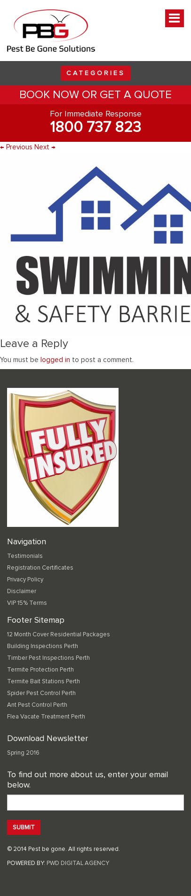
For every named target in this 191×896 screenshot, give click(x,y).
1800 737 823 (95, 127)
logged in (55, 359)
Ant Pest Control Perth (37, 705)
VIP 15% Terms (27, 603)
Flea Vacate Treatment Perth (46, 716)
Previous (16, 147)
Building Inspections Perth (42, 646)
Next (45, 147)
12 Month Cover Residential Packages (58, 634)
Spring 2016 (23, 753)
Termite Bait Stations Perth (43, 681)
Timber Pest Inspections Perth (48, 658)
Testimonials (25, 556)
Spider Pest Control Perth (41, 693)
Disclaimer (21, 591)
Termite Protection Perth (40, 669)
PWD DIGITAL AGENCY (78, 863)
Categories (95, 73)
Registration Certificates (40, 568)
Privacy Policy (25, 579)
